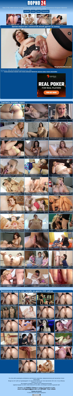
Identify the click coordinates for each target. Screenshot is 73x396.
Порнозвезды (45, 11)
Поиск (38, 11)
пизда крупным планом (11, 71)
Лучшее (33, 11)
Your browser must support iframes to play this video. (36, 48)
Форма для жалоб (36, 391)
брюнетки (34, 71)
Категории (26, 11)
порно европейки (51, 71)
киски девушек (26, 71)
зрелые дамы (42, 71)
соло (20, 71)
